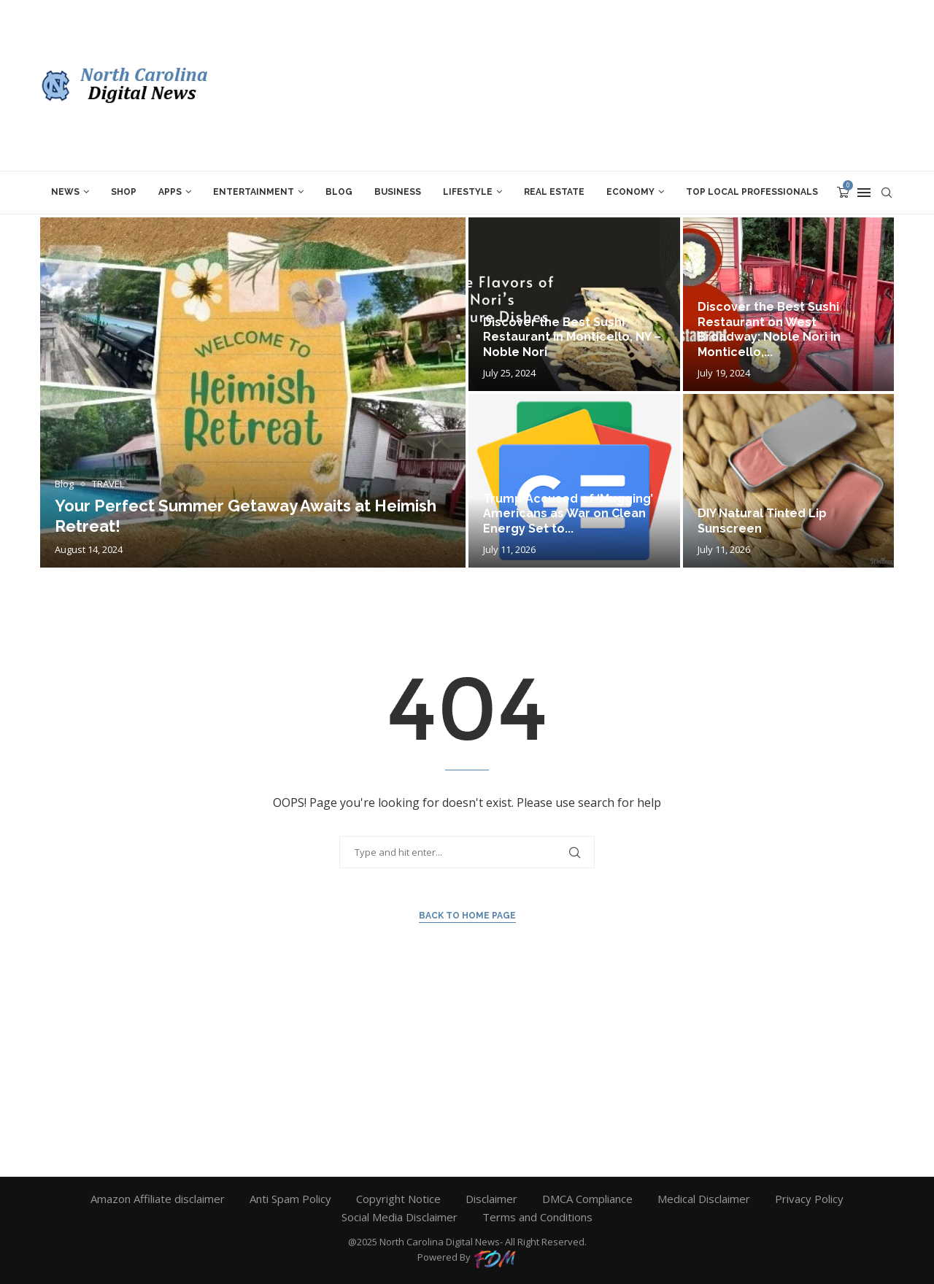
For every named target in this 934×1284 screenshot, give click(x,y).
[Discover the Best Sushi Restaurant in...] (574, 304)
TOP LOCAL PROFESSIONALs (752, 192)
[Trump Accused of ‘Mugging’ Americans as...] (574, 481)
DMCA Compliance (587, 1198)
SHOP (123, 192)
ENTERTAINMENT (253, 192)
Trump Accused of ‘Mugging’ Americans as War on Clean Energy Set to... (568, 514)
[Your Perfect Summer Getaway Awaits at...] (253, 392)
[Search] (886, 192)
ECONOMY (630, 192)
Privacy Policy (809, 1198)
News (65, 192)
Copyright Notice (398, 1198)
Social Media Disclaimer (399, 1217)
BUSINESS (397, 192)
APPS (170, 192)
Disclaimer (491, 1198)
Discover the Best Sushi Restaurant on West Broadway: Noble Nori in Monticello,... (769, 329)
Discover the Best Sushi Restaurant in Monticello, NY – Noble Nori (572, 337)
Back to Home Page (467, 915)
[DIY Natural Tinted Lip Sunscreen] (789, 481)
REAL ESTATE (554, 192)
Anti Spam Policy (290, 1198)
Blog (338, 192)
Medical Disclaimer (703, 1198)
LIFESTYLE (468, 192)
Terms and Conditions (537, 1217)
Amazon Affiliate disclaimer (157, 1198)
